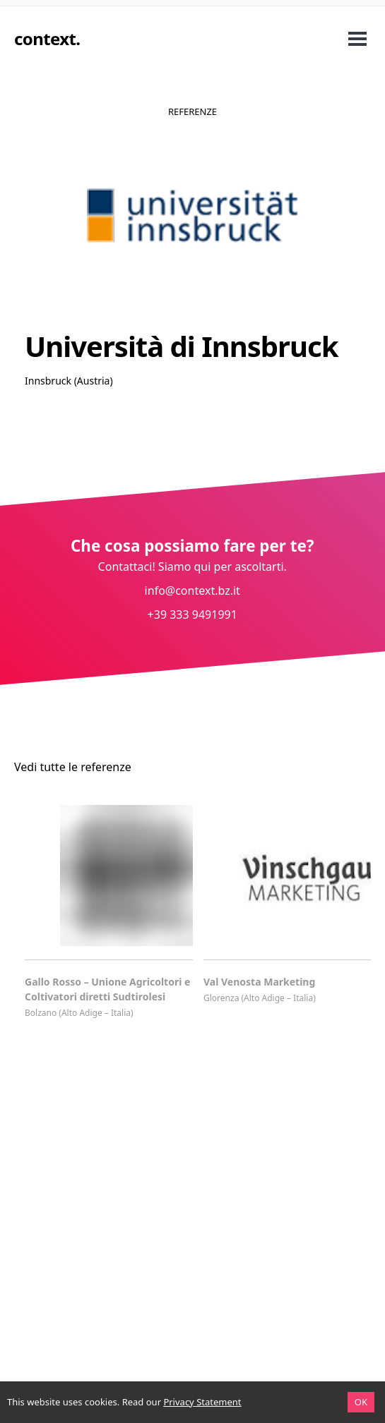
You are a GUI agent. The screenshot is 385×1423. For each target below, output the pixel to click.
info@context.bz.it (192, 590)
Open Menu (357, 39)
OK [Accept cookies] (361, 1401)
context (45, 38)
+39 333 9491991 (192, 614)
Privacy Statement (202, 1401)
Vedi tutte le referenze (72, 767)
